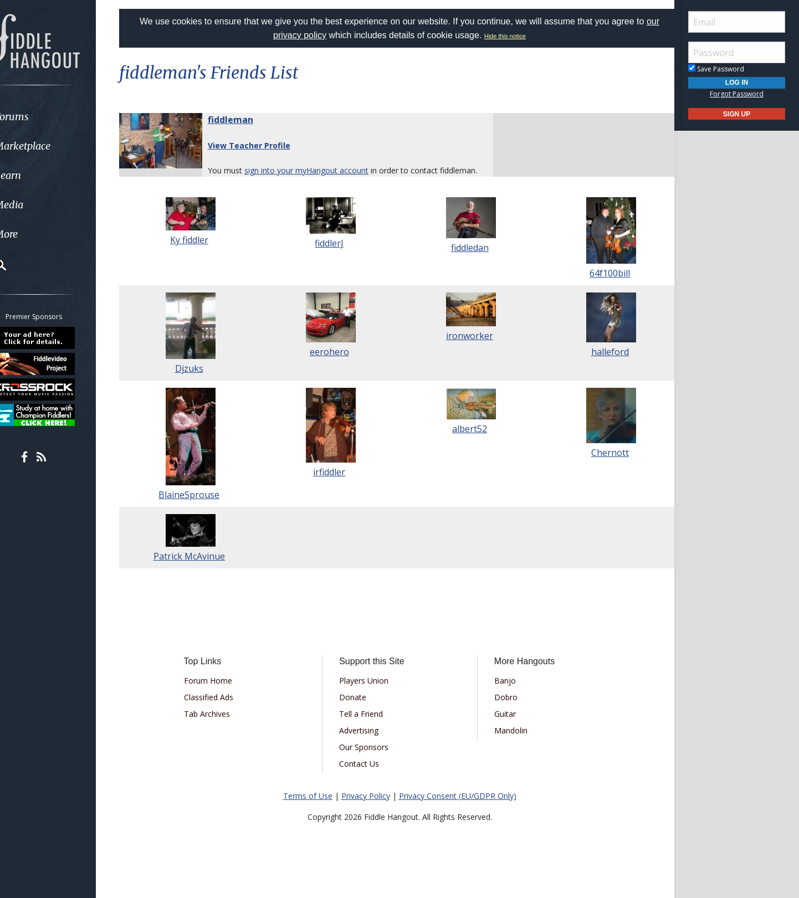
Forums (40, 116)
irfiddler (333, 485)
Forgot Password (737, 94)
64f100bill (599, 286)
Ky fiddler (200, 253)
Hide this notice (505, 36)
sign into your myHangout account (320, 170)
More (35, 234)
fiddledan (466, 260)
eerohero (332, 364)
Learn (36, 175)
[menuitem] (62, 116)
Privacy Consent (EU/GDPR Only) (457, 808)
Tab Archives (219, 726)
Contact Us (363, 776)
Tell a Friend (365, 726)
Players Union (367, 692)
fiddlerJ (333, 256)
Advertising (362, 742)
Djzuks (200, 381)
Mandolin (507, 742)
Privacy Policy (365, 808)
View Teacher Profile (263, 145)
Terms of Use (307, 808)
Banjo (501, 692)
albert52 (466, 441)
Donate (356, 709)
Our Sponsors (367, 759)
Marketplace (51, 146)
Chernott (599, 465)
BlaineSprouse (199, 507)
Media (37, 204)
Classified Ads (220, 709)
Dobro (502, 709)
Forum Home (220, 692)
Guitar (501, 726)
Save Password (716, 69)
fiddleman (244, 120)
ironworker (466, 348)
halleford (599, 364)
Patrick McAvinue (199, 569)
